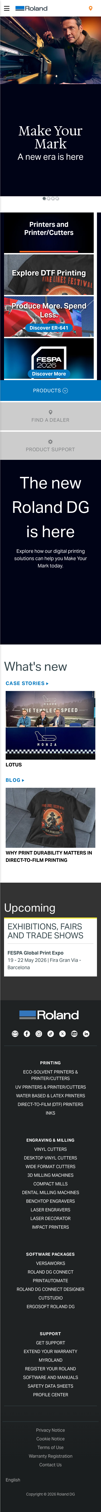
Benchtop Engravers (50, 1201)
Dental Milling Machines (50, 1192)
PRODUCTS (50, 390)
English (13, 1480)
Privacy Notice (50, 1430)
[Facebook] (27, 1033)
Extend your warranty (50, 1351)
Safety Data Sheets (50, 1386)
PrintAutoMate (50, 1281)
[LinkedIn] (86, 1033)
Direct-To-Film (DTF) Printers (50, 1104)
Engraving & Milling (50, 1140)
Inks (50, 1113)
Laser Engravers (50, 1210)
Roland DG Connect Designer (50, 1289)
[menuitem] (90, 8)
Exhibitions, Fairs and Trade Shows (45, 931)
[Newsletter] (15, 1033)
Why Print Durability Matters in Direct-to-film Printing (49, 856)
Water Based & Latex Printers (50, 1096)
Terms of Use (50, 1447)
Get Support (50, 1343)
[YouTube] (74, 1033)
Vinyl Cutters (50, 1149)
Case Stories (25, 683)
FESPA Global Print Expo (36, 953)
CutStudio (51, 1298)
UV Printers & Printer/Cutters (50, 1087)
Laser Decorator (50, 1218)
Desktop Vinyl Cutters (50, 1158)
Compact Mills (50, 1184)
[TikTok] (50, 1033)
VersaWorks (50, 1263)
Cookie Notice (50, 1439)
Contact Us (50, 1465)
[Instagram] (39, 1033)
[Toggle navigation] (6, 8)
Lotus (14, 765)
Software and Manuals (50, 1377)
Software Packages (50, 1254)
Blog (13, 780)
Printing (50, 1062)
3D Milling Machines (50, 1175)
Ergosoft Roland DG (51, 1307)
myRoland (50, 1360)
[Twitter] (62, 1033)
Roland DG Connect (51, 1272)
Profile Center (50, 1395)
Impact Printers (50, 1227)
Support (50, 1333)
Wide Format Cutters (50, 1166)
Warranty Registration (50, 1456)
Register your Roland (50, 1369)
